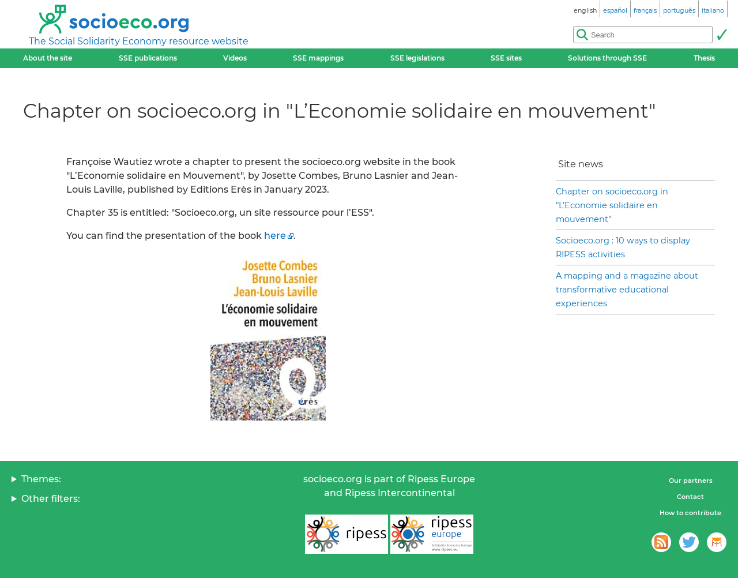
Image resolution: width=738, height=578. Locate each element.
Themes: (41, 479)
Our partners (691, 480)
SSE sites (506, 58)
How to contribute (690, 513)
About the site (47, 58)
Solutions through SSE (607, 58)
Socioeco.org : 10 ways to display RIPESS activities (623, 247)
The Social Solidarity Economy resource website (138, 41)
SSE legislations (417, 58)
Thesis (704, 58)
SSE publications (148, 58)
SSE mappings (318, 58)
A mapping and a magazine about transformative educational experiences (627, 290)
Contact (690, 497)
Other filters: (50, 498)
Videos (235, 58)
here (275, 235)
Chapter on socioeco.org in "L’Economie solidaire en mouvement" (612, 205)
